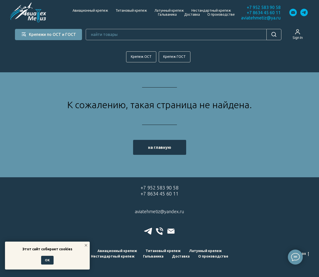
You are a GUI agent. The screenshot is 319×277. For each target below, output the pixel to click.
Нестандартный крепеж (211, 10)
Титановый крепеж (131, 10)
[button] (298, 34)
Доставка (192, 14)
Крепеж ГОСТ (174, 57)
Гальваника (167, 14)
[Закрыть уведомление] (85, 245)
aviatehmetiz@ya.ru (261, 17)
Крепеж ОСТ (141, 57)
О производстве (221, 14)
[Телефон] (159, 231)
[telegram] (304, 12)
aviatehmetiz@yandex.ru (159, 211)
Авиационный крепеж (90, 10)
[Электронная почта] (293, 12)
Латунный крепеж (169, 10)
